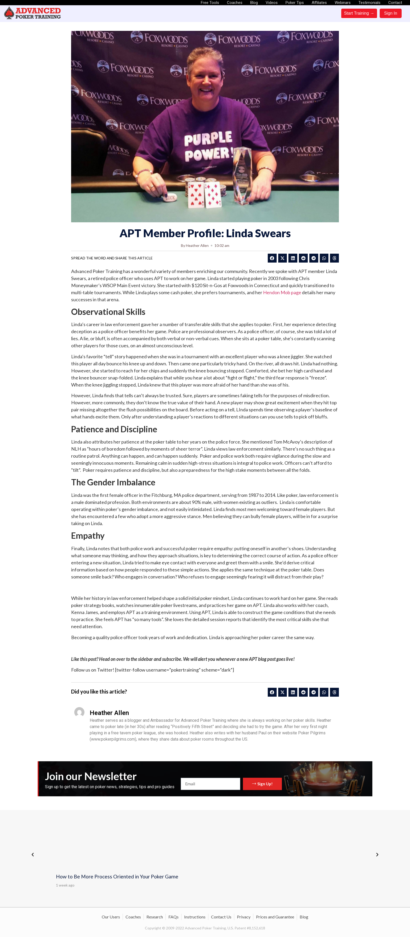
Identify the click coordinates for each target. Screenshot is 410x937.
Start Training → (359, 13)
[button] (272, 258)
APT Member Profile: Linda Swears (205, 233)
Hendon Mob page (282, 292)
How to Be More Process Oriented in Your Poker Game (117, 876)
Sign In (390, 13)
